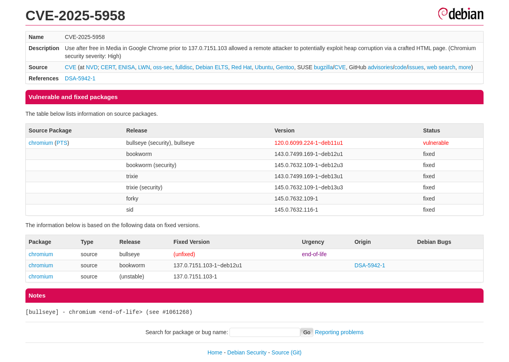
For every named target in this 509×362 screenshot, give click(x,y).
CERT (108, 67)
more (464, 67)
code (400, 67)
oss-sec (162, 67)
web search (441, 67)
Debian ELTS (212, 67)
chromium (41, 143)
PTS (61, 143)
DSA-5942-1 (80, 78)
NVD (92, 67)
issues (416, 67)
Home (215, 352)
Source (280, 352)
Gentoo (285, 67)
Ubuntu (264, 67)
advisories (380, 67)
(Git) (296, 352)
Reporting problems (339, 332)
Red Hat (241, 67)
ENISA (126, 67)
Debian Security (247, 352)
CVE (70, 67)
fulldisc (183, 67)
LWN (144, 67)
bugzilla (323, 67)
